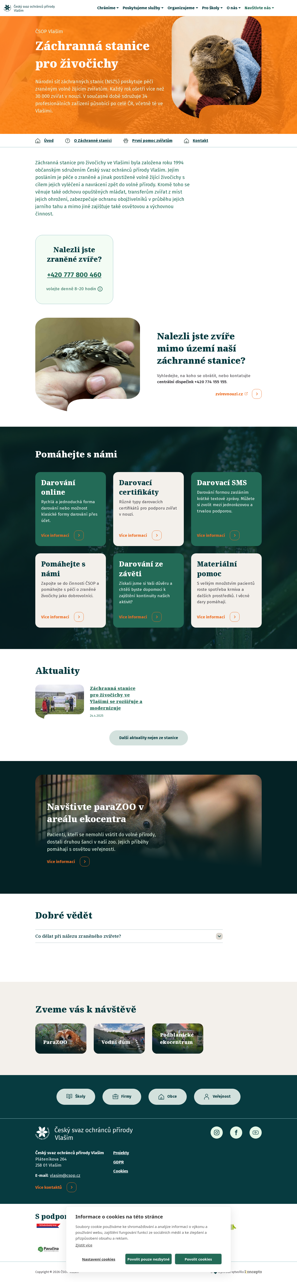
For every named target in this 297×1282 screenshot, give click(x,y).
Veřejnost (222, 1096)
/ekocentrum (177, 1038)
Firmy (126, 1096)
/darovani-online (70, 509)
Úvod (49, 140)
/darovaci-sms (226, 509)
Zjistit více (83, 1245)
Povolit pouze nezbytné (148, 1259)
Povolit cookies (198, 1259)
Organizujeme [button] (181, 7)
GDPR (118, 1162)
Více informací (61, 861)
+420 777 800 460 (74, 275)
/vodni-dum (119, 1038)
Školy (80, 1096)
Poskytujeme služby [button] (141, 7)
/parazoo (60, 1038)
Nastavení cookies (98, 1259)
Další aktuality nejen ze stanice (148, 737)
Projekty (121, 1152)
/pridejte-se (70, 590)
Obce (172, 1096)
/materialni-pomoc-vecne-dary (226, 590)
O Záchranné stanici (93, 140)
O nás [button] (232, 7)
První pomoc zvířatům (152, 140)
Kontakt (200, 140)
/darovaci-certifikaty (148, 509)
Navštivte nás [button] (258, 7)
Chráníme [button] (106, 7)
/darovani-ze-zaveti (148, 590)
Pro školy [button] (210, 7)
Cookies (120, 1171)
